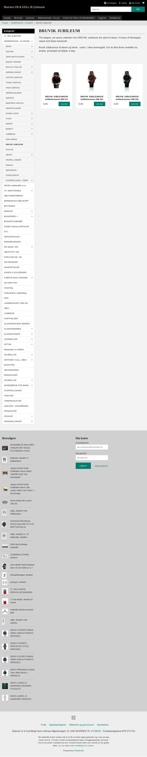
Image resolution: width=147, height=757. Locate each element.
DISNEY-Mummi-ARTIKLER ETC (16, 229)
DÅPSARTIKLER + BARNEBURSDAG (12, 239)
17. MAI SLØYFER (12, 36)
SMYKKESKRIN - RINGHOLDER (12, 372)
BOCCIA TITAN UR (14, 67)
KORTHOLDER (11, 318)
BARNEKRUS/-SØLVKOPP (16, 201)
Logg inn (102, 18)
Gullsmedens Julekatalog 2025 (15, 295)
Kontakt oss (115, 18)
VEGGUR (8, 416)
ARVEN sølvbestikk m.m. (15, 185)
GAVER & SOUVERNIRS (15, 272)
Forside (7, 18)
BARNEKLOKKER (13, 72)
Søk (138, 9)
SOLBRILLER (10, 355)
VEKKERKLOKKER (13, 421)
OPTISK (7, 344)
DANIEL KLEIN (12, 113)
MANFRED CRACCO (15, 103)
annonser (30, 18)
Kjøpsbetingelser (57, 725)
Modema (9, 165)
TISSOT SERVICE (13, 82)
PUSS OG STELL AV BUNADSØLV (79, 18)
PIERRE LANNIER (13, 160)
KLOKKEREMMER (12, 329)
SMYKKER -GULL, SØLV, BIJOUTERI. (15, 362)
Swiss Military (11, 139)
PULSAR (9, 150)
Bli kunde (18, 18)
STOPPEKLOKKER (13, 390)
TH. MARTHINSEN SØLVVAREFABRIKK (13, 193)
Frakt (43, 725)
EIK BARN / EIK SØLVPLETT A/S (11, 249)
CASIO (8, 119)
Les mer (61, 746)
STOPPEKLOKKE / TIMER (17, 180)
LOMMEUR (10, 134)
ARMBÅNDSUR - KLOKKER (17, 41)
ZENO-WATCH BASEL (15, 57)
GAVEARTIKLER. (12, 267)
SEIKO (8, 46)
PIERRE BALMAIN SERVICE (13, 95)
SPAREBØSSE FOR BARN (16, 385)
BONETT (9, 129)
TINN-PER (8, 396)
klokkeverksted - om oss (49, 18)
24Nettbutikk (79, 751)
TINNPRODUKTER (12, 401)
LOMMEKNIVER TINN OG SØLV (16, 305)
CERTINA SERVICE (14, 77)
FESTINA (10, 52)
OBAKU (9, 155)
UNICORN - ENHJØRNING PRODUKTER (16, 408)
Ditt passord (81, 453)
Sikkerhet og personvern (81, 725)
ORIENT (9, 124)
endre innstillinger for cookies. (81, 746)
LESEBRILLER (11, 339)
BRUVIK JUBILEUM (14, 144)
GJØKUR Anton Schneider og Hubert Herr (16, 280)
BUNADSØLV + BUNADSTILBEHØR (13, 219)
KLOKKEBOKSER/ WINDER (17, 324)
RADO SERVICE (13, 88)
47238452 (96, 731)
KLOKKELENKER (12, 334)
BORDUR (8, 211)
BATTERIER (9, 206)
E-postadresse (82, 443)
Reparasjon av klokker (14, 349)
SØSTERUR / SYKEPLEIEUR (12, 172)
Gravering (8, 288)
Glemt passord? (101, 466)
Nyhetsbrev (103, 725)
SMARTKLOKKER (13, 108)
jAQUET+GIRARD (13, 62)
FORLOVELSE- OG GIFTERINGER (13, 259)
